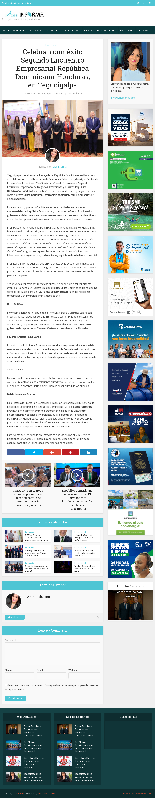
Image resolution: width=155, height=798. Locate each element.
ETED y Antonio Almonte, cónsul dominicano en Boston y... (37, 537)
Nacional (18, 30)
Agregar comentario (53, 93)
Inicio (6, 30)
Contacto (142, 30)
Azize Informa (18, 793)
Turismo (64, 30)
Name (9, 670)
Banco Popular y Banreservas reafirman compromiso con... (33, 731)
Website (73, 670)
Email (41, 670)
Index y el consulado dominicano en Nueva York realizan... (35, 553)
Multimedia (127, 30)
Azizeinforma (75, 93)
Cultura (76, 30)
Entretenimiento (107, 30)
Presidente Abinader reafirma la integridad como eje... (84, 553)
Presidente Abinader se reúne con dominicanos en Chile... (36, 569)
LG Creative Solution (47, 793)
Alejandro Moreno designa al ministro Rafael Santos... (83, 537)
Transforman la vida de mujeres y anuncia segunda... (33, 777)
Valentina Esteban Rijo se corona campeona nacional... (34, 763)
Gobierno (51, 30)
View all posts (14, 617)
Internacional (35, 30)
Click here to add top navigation (16, 3)
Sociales (89, 30)
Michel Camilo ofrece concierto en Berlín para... (84, 569)
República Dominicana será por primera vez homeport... (33, 747)
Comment (10, 640)
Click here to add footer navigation (137, 793)
